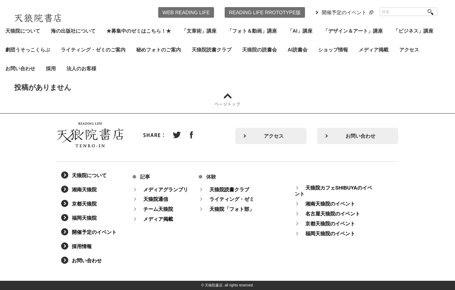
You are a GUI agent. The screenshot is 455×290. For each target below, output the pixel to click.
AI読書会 (297, 50)
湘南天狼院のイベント (330, 204)
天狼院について (22, 31)
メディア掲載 (374, 50)
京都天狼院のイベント (330, 223)
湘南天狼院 (84, 189)
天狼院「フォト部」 (231, 209)
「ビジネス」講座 (413, 31)
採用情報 (82, 246)
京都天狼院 (84, 204)
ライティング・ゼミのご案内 (93, 50)
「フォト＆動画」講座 (252, 31)
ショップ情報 (333, 50)
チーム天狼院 (158, 209)
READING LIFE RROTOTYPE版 (265, 12)
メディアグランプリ (165, 189)
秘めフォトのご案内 (158, 50)
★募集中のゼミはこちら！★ (138, 31)
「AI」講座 (300, 31)
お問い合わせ (20, 68)
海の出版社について (73, 31)
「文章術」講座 (199, 31)
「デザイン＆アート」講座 (353, 31)
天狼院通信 (155, 199)
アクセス (409, 50)
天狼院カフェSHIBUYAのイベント (333, 191)
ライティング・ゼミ (231, 199)
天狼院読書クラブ (211, 50)
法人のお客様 (81, 68)
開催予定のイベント (344, 12)
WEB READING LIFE (186, 12)
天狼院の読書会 (259, 50)
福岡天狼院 (84, 218)
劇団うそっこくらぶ (27, 50)
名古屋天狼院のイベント (332, 214)
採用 (51, 68)
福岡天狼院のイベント (330, 233)
